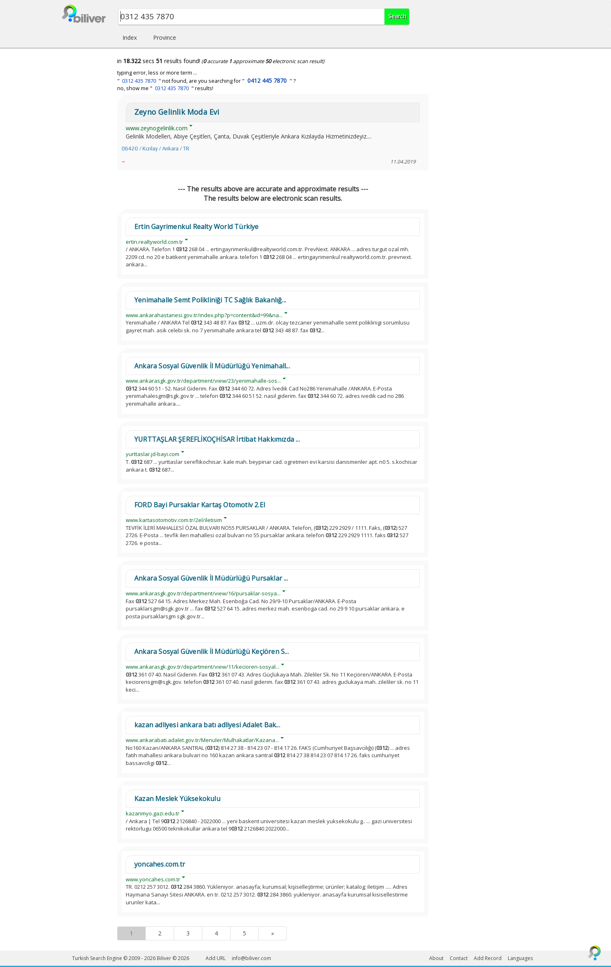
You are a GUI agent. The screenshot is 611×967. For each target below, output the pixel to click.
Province (164, 37)
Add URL (216, 958)
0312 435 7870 (139, 80)
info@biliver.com (251, 958)
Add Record (488, 958)
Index (129, 37)
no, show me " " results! (165, 88)
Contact (459, 958)
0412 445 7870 (267, 80)
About (436, 958)
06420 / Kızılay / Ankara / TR (155, 148)
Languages (520, 958)
